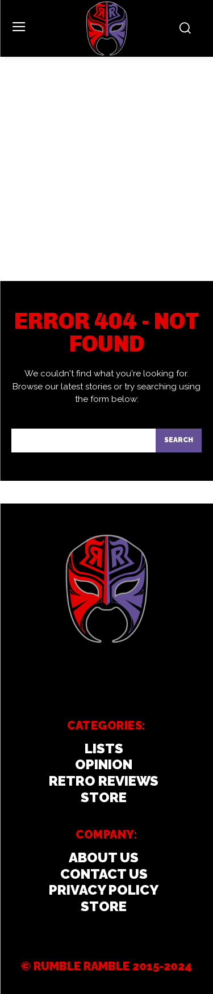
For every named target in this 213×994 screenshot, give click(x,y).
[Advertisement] (106, 168)
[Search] (179, 440)
